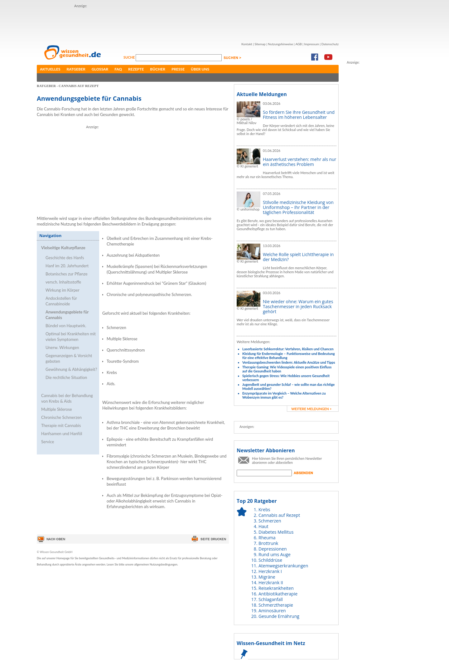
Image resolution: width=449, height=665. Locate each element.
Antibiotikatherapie (277, 594)
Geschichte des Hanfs (65, 257)
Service (47, 441)
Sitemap (259, 44)
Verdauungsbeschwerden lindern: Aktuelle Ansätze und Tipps (288, 362)
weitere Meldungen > (311, 409)
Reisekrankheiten (276, 588)
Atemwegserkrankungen (283, 566)
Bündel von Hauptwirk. (66, 325)
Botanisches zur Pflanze (67, 273)
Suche (129, 57)
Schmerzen (269, 521)
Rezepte (136, 69)
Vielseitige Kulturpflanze (63, 247)
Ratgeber (76, 69)
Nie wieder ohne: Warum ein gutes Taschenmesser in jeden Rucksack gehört (298, 306)
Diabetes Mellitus (275, 532)
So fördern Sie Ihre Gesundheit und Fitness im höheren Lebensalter (299, 114)
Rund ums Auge (274, 554)
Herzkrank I (270, 571)
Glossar (100, 69)
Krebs (264, 509)
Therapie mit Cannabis (61, 425)
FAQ (118, 69)
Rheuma (266, 538)
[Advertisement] (187, 23)
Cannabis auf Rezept (279, 515)
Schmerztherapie (275, 605)
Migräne (266, 577)
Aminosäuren (272, 611)
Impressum (311, 44)
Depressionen (272, 549)
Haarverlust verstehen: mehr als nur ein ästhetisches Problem (299, 161)
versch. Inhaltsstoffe (63, 281)
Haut (263, 526)
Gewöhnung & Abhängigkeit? (71, 369)
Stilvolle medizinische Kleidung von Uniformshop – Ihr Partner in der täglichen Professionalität (298, 207)
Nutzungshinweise (280, 44)
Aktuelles (50, 69)
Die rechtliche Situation (66, 377)
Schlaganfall (270, 599)
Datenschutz (330, 44)
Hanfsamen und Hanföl (61, 433)
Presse (178, 69)
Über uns (200, 69)
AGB (298, 44)
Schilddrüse (270, 560)
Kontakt (246, 44)
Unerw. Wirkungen (62, 347)
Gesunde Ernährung (278, 616)
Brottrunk (268, 543)
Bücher (157, 69)
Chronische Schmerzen (61, 417)
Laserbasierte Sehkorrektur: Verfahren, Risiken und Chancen (288, 349)
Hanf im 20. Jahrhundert (67, 265)
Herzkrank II (270, 582)
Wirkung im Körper (63, 290)
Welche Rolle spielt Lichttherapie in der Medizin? (298, 256)
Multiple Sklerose (56, 409)
